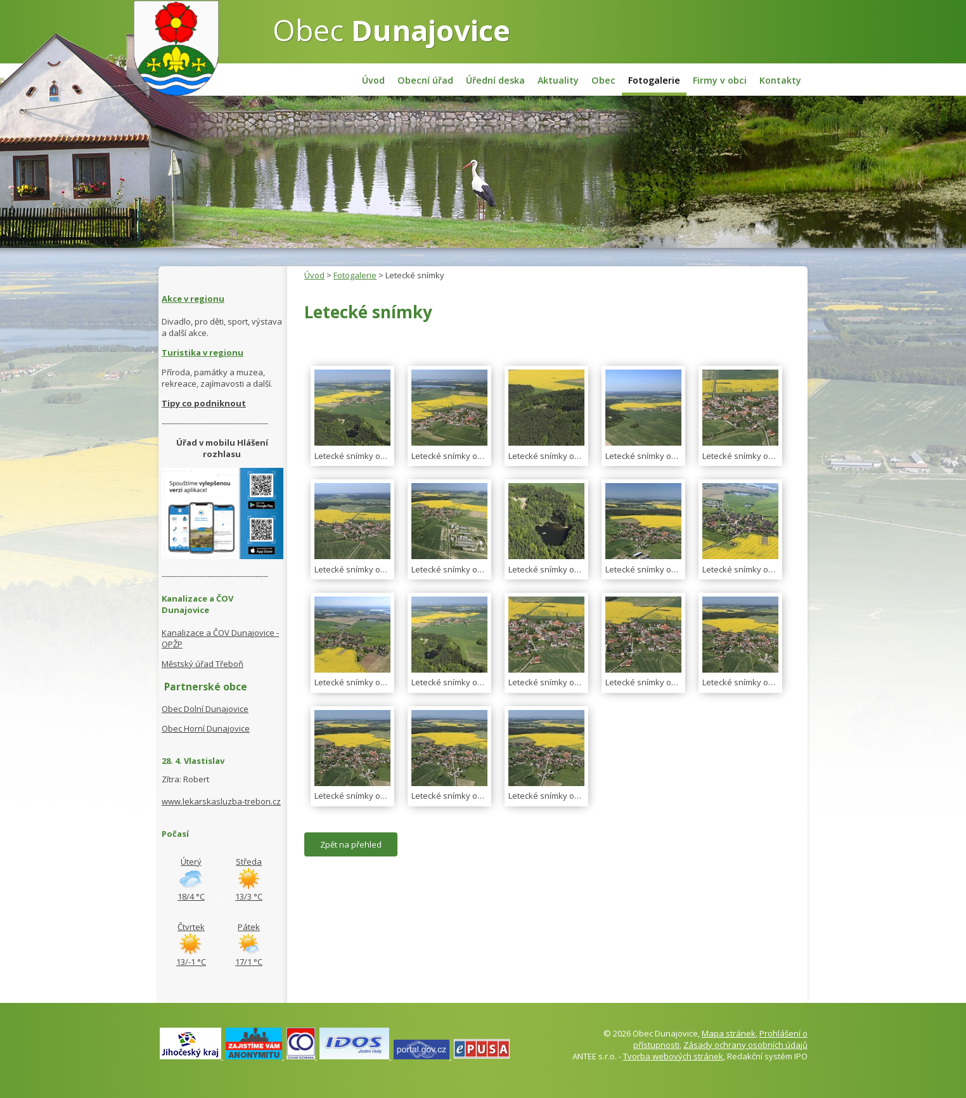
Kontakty (780, 80)
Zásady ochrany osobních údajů (745, 1044)
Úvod (373, 80)
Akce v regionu (193, 298)
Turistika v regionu (202, 352)
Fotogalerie (654, 80)
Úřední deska (495, 80)
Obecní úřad (425, 80)
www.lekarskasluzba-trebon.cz (221, 801)
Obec (391, 29)
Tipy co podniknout (204, 403)
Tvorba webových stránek (673, 1056)
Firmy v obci (720, 80)
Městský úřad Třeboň (202, 663)
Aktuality (558, 80)
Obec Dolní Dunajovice (205, 708)
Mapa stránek (729, 1033)
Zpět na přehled (351, 844)
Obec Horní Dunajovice (206, 728)
